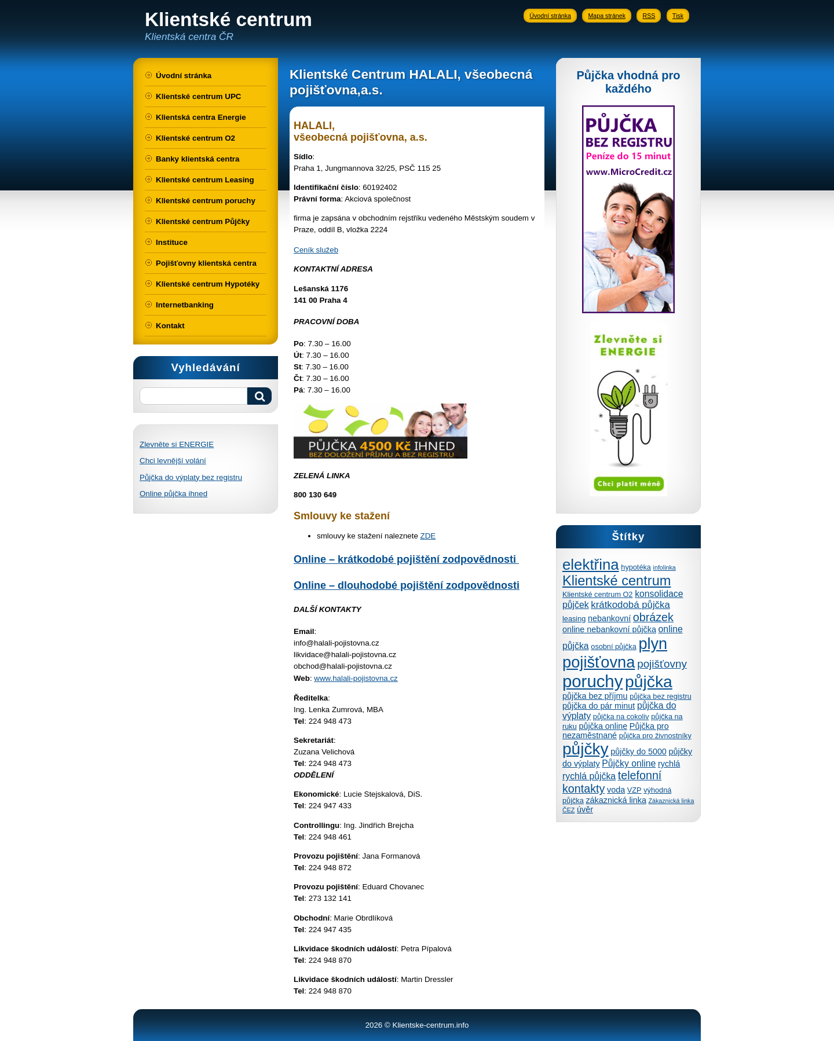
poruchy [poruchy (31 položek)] (592, 681)
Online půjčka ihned (173, 493)
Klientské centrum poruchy (205, 200)
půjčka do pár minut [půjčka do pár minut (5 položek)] (598, 705)
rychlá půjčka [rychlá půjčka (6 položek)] (589, 776)
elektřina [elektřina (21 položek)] (590, 564)
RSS (648, 15)
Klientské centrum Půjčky (203, 221)
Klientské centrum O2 (195, 138)
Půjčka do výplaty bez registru (191, 477)
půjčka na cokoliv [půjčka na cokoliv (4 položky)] (621, 716)
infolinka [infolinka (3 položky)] (664, 567)
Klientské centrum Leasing (205, 179)
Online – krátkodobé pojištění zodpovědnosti (406, 559)
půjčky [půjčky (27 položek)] (585, 749)
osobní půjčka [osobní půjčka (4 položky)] (613, 646)
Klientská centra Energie (201, 117)
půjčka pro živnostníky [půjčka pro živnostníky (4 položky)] (655, 735)
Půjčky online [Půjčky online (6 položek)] (629, 763)
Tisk (677, 15)
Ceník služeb (316, 249)
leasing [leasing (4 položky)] (574, 618)
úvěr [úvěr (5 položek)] (585, 809)
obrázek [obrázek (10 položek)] (653, 617)
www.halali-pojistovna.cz (355, 678)
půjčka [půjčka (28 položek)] (648, 681)
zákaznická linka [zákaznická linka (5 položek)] (616, 800)
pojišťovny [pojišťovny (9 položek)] (662, 664)
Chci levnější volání (173, 460)
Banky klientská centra (197, 159)
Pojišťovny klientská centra (206, 263)
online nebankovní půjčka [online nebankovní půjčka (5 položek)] (609, 629)
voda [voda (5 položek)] (616, 789)
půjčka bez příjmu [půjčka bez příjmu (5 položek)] (594, 696)
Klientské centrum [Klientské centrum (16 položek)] (616, 580)
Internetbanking (185, 304)
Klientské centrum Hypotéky (207, 284)
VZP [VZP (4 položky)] (634, 790)
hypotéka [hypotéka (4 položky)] (636, 567)
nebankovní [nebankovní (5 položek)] (609, 618)
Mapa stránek (607, 15)
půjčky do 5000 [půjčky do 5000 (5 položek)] (638, 751)
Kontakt (170, 325)
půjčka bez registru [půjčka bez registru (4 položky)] (661, 696)
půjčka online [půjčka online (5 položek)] (603, 726)
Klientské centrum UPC (198, 96)
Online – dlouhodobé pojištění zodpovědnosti (407, 585)
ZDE (428, 536)
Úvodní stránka (550, 15)
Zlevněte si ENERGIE (177, 444)
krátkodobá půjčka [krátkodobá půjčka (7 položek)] (630, 604)
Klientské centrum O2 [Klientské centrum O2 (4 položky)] (597, 594)
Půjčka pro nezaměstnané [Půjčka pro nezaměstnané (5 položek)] (615, 730)
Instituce (172, 242)
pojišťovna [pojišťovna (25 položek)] (598, 662)
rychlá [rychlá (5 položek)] (669, 763)
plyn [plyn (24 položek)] (652, 644)
